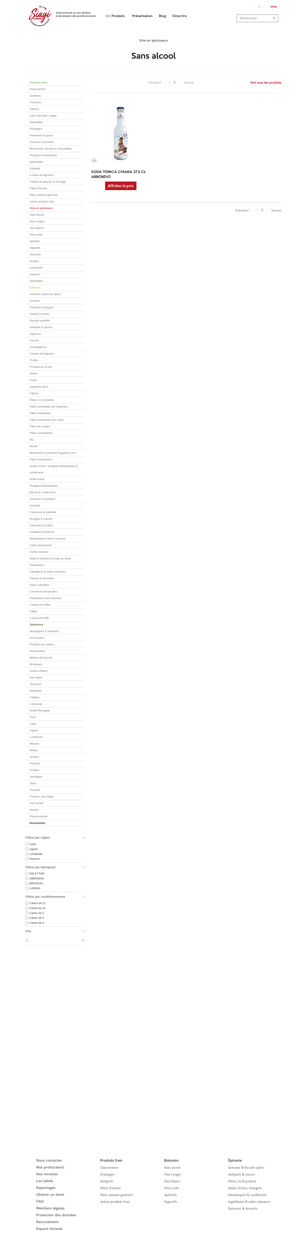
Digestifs (35, 247)
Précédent (154, 82)
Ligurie (34, 730)
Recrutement (47, 1222)
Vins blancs (37, 228)
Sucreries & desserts (42, 499)
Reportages (45, 1188)
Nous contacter (49, 1160)
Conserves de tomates (43, 591)
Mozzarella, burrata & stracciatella (50, 148)
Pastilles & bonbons (42, 532)
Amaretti (35, 505)
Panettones (37, 565)
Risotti (33, 446)
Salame (34, 109)
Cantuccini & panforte (43, 512)
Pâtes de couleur (40, 426)
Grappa (34, 261)
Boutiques (36, 664)
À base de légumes (41, 175)
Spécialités (36, 122)
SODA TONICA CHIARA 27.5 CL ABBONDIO (118, 174)
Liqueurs (35, 274)
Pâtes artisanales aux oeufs (47, 419)
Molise (34, 750)
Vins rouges (37, 221)
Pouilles (34, 770)
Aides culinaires (39, 584)
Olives (33, 373)
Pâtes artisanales (40, 413)
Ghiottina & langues (42, 307)
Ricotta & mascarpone (43, 155)
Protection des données (56, 1215)
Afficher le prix (121, 185)
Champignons (38, 347)
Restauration (37, 651)
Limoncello (36, 267)
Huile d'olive (37, 479)
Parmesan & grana (41, 135)
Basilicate (36, 690)
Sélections (36, 624)
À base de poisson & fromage (48, 181)
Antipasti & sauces (41, 327)
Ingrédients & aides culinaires (48, 571)
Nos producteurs (50, 1167)
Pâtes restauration (41, 459)
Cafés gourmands (41, 545)
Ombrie (34, 756)
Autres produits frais (42, 201)
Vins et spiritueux (41, 208)
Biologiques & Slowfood (44, 631)
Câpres (34, 393)
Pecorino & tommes (42, 142)
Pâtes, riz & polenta (42, 400)
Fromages (36, 128)
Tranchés (35, 102)
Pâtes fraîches (110, 1188)
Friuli (33, 717)
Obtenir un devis (50, 1194)
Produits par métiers (42, 644)
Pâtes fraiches (38, 188)
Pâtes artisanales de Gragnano (49, 406)
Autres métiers (39, 670)
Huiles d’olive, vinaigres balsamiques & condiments (54, 469)
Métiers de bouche (41, 657)
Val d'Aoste (36, 803)
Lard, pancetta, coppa (43, 115)
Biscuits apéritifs (40, 320)
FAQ (40, 1201)
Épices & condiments (42, 492)
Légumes (35, 333)
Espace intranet (49, 1229)
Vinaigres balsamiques (44, 485)
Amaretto (35, 254)
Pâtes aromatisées (41, 433)
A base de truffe (39, 618)
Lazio (33, 723)
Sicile (33, 783)
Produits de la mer (41, 366)
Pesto (33, 380)
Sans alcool (37, 214)
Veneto (34, 809)
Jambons (35, 95)
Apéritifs (35, 241)
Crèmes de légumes (42, 353)
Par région (36, 677)
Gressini (35, 300)
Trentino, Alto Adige (42, 796)
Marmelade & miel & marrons (47, 538)
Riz (32, 439)
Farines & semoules (42, 578)
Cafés (33, 611)
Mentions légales (50, 1208)
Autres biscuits (39, 551)
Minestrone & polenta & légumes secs (53, 452)
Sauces (34, 340)
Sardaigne (36, 776)
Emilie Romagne (40, 710)
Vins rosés (36, 234)
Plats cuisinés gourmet (44, 194)
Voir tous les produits (265, 82)
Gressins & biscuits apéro (45, 294)
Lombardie (36, 737)
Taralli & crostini (39, 314)
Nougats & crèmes (41, 518)
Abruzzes (35, 684)
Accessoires (37, 637)
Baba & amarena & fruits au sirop (50, 558)
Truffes (34, 360)
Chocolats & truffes (41, 525)
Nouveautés (37, 823)
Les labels (44, 1181)
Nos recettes (47, 1174)
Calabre (34, 697)
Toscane (35, 790)
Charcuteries (37, 89)
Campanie (36, 704)
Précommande (39, 816)
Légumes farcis (39, 386)
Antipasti (35, 168)
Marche (34, 743)
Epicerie (35, 287)
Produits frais (39, 82)
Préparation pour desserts (46, 598)
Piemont (35, 763)
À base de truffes (40, 604)
